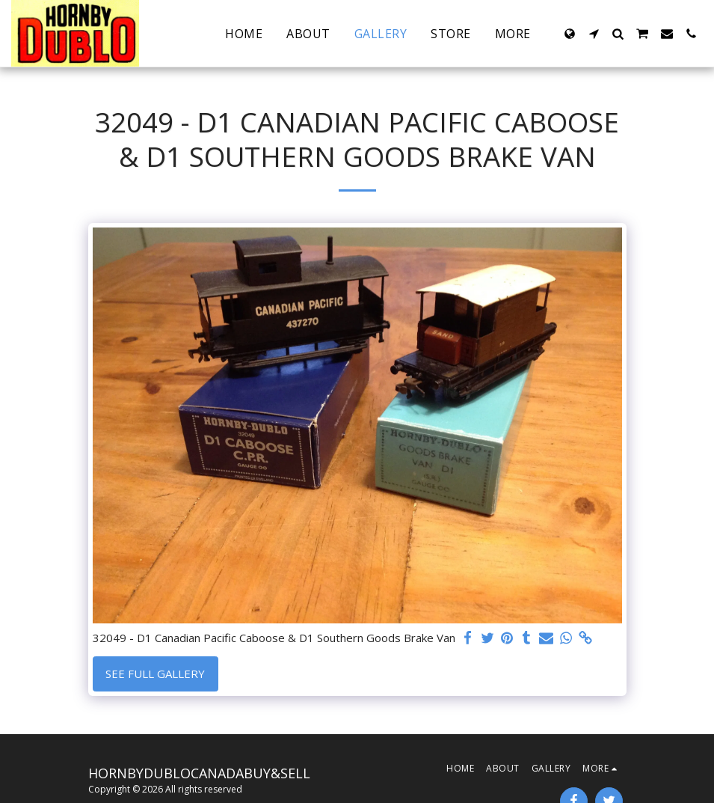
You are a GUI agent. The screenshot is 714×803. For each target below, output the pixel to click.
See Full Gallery (155, 673)
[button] (593, 34)
